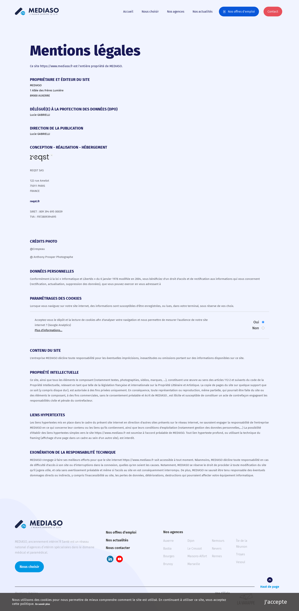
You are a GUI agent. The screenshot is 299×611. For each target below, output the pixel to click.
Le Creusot (194, 548)
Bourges (168, 556)
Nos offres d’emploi (241, 11)
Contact (273, 11)
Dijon (190, 541)
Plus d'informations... (48, 330)
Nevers (216, 548)
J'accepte (275, 601)
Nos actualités (202, 11)
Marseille (193, 564)
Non (255, 328)
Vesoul (240, 562)
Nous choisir (150, 11)
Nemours (218, 541)
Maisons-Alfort (197, 556)
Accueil (128, 11)
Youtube (119, 559)
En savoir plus (42, 604)
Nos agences (175, 11)
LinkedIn (110, 559)
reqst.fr (35, 201)
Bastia (167, 548)
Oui (256, 322)
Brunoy (168, 564)
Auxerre (168, 541)
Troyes (240, 554)
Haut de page (269, 586)
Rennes (217, 556)
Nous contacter (118, 548)
